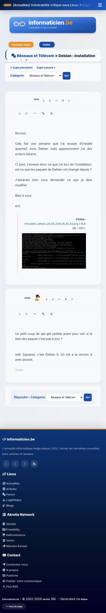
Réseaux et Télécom (35, 55)
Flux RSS (10, 586)
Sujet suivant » (46, 67)
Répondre (21, 397)
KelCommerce (13, 535)
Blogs (8, 505)
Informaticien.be (10, 599)
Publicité (10, 575)
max (27, 297)
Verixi (8, 540)
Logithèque (11, 500)
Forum (8, 494)
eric (36, 99)
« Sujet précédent (21, 67)
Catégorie (17, 75)
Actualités (11, 483)
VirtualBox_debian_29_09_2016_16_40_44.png (51, 223)
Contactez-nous (15, 564)
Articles (9, 489)
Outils (47, 44)
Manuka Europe (14, 546)
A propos (10, 570)
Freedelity (11, 529)
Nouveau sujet (21, 44)
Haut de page (14, 606)
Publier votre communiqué (22, 581)
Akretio (9, 524)
